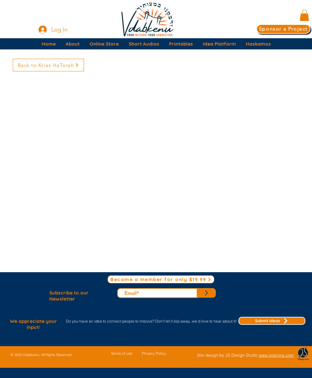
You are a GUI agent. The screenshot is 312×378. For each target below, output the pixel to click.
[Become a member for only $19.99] (161, 279)
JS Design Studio (242, 355)
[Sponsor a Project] (283, 29)
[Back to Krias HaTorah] (48, 65)
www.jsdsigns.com (276, 355)
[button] (304, 15)
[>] (206, 293)
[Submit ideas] (271, 321)
